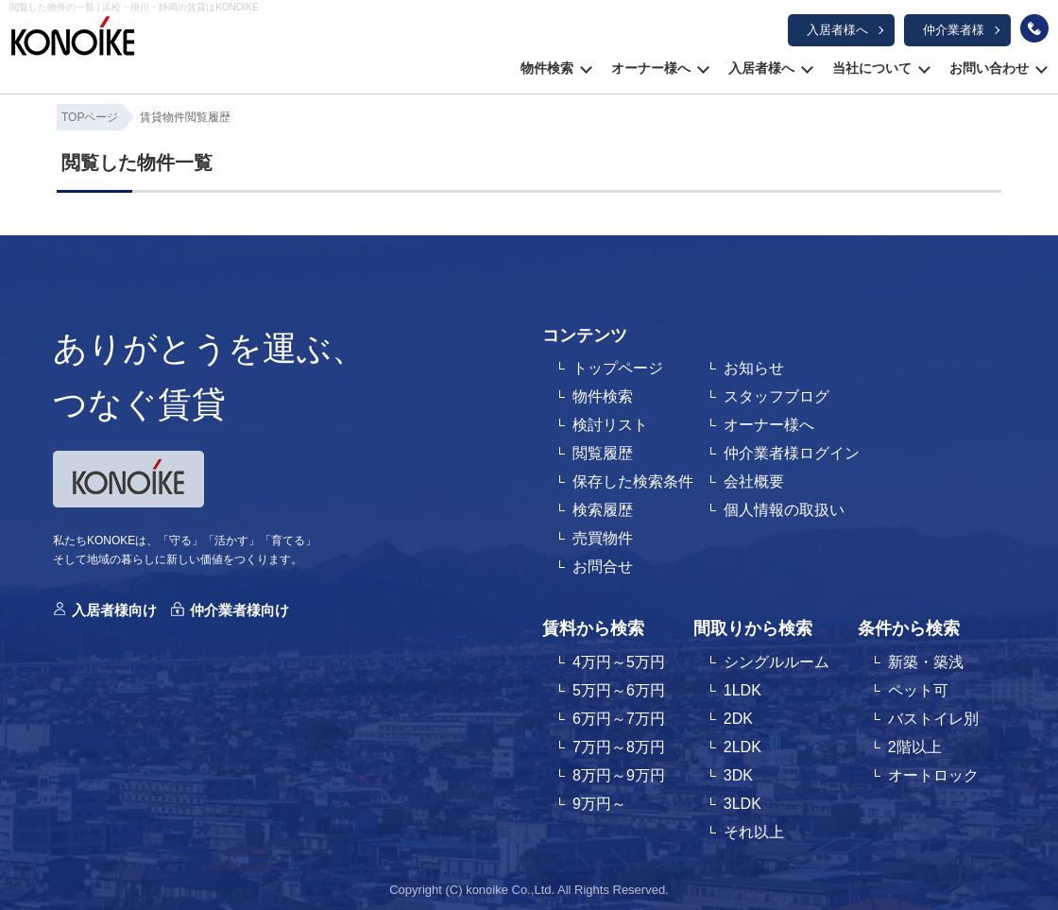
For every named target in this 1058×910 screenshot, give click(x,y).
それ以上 (754, 832)
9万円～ (599, 804)
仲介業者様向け (239, 610)
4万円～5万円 (618, 662)
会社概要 (754, 481)
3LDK (742, 804)
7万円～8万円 (618, 747)
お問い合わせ (989, 68)
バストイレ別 (933, 719)
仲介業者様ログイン (792, 453)
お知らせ (754, 368)
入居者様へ (837, 30)
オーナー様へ (651, 68)
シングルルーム (776, 662)
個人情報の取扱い (784, 510)
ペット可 (918, 690)
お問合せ (602, 566)
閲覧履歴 (602, 453)
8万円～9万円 (618, 775)
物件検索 (546, 68)
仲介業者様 (953, 30)
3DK (738, 775)
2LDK (742, 747)
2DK (738, 719)
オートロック (933, 775)
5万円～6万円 (618, 690)
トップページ (617, 368)
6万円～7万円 (618, 719)
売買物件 (602, 538)
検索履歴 (602, 510)
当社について (872, 68)
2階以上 (915, 747)
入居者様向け (114, 610)
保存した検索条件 (632, 481)
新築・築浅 (926, 662)
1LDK (742, 690)
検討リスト (610, 425)
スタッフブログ (776, 396)
